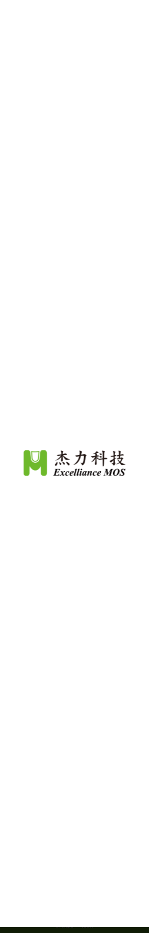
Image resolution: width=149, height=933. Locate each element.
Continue (75, 913)
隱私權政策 (95, 888)
